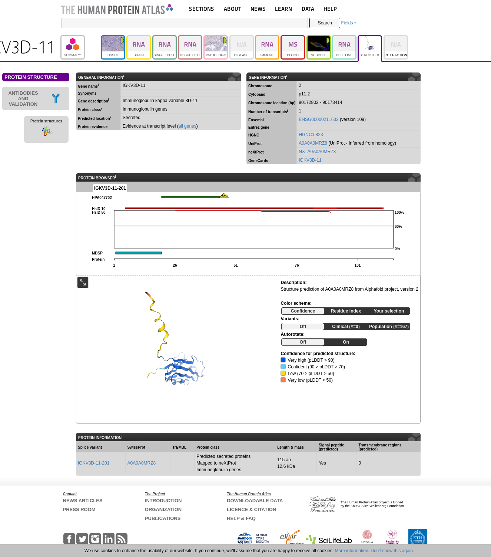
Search (325, 23)
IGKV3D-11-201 (93, 463)
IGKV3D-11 (310, 160)
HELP (330, 9)
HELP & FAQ (241, 518)
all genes (187, 126)
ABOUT (232, 9)
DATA (308, 9)
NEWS (258, 9)
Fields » (348, 23)
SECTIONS (201, 9)
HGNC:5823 (311, 134)
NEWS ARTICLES (83, 500)
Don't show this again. (392, 550)
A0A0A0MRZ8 (313, 143)
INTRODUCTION (163, 500)
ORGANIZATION (163, 509)
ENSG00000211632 (318, 119)
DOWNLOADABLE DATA (255, 500)
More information (351, 550)
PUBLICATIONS (163, 518)
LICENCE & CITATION (251, 509)
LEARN (283, 9)
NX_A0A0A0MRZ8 (317, 151)
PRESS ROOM (79, 509)
